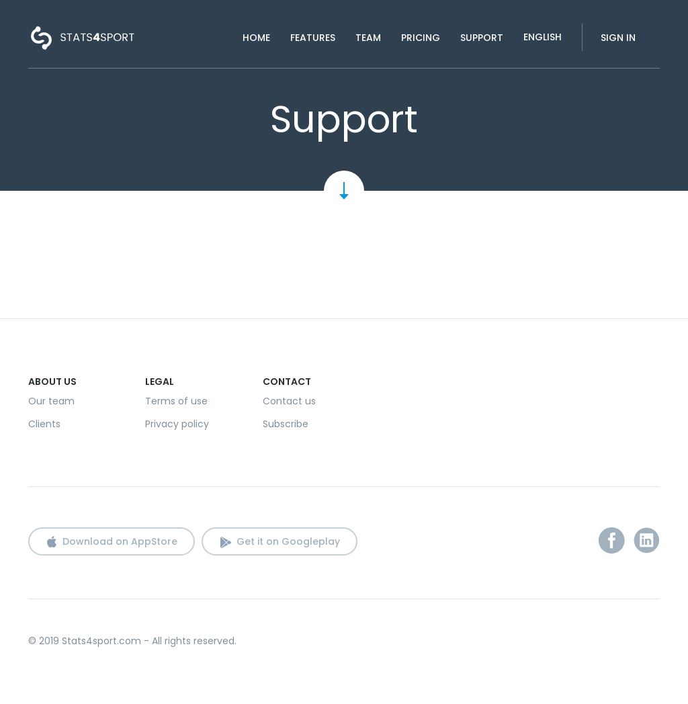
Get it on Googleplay (288, 541)
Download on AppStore (119, 541)
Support (481, 37)
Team (368, 37)
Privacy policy (177, 424)
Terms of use (176, 401)
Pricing (420, 37)
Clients (44, 424)
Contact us (289, 401)
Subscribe (285, 424)
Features (312, 37)
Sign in (618, 37)
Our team (51, 401)
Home (256, 37)
